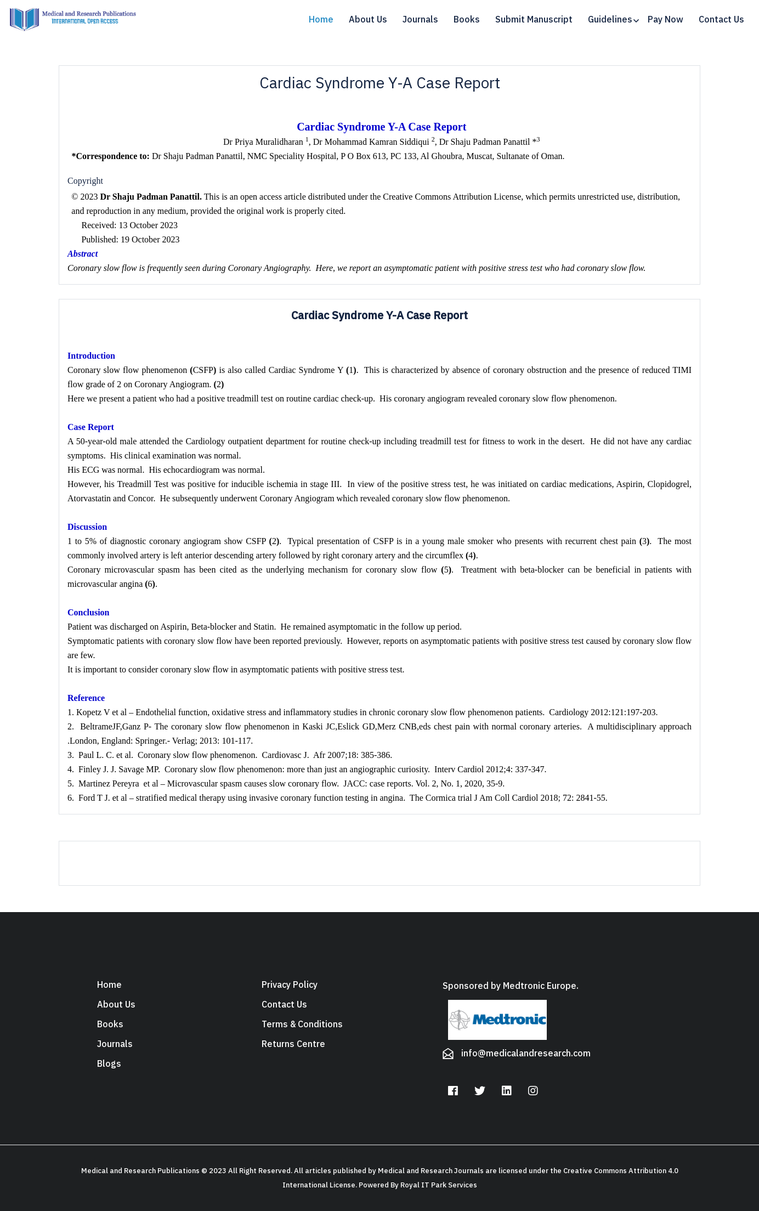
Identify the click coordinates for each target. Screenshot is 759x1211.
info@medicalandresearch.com (526, 1053)
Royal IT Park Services (438, 1185)
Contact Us (721, 19)
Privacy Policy (290, 985)
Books (467, 19)
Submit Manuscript (534, 19)
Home (321, 19)
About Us (368, 19)
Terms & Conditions (302, 1024)
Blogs (109, 1064)
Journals (420, 19)
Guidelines (610, 19)
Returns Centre (293, 1044)
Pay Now (665, 19)
